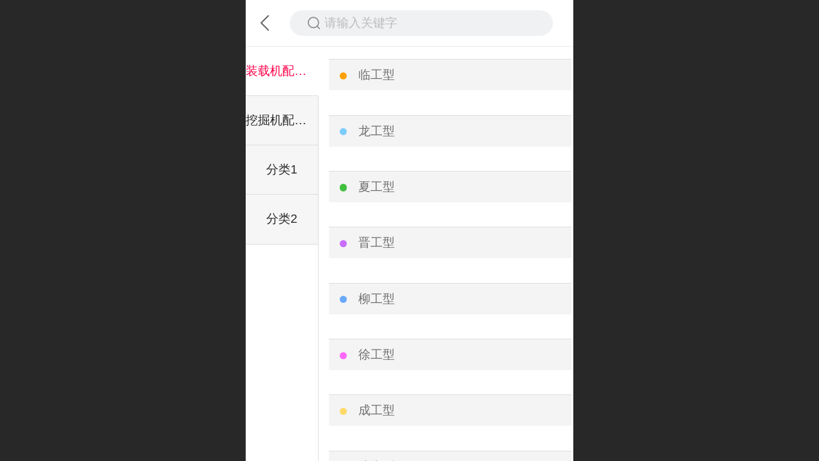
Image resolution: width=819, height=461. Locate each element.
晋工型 (376, 242)
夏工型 (376, 186)
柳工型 (376, 298)
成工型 (376, 410)
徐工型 (376, 354)
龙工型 (376, 131)
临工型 (376, 74)
